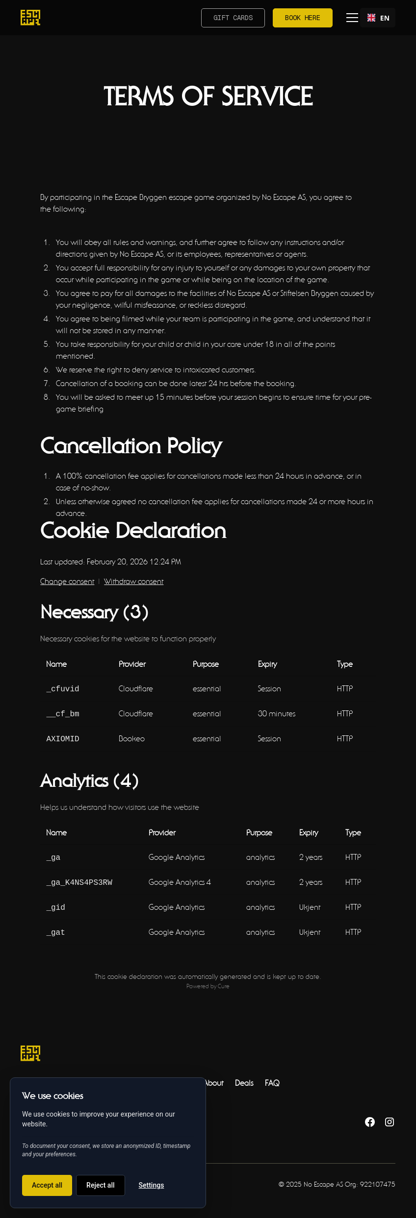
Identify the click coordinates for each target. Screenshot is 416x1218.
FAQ (272, 1076)
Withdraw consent (133, 581)
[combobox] (377, 17)
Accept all (47, 1185)
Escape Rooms (44, 1076)
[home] (30, 17)
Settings (151, 1185)
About (213, 1076)
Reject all (100, 1185)
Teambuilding (103, 1076)
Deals (244, 1076)
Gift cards (233, 17)
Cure (224, 979)
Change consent (67, 581)
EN (377, 18)
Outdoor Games (164, 1076)
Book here (302, 17)
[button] (350, 17)
